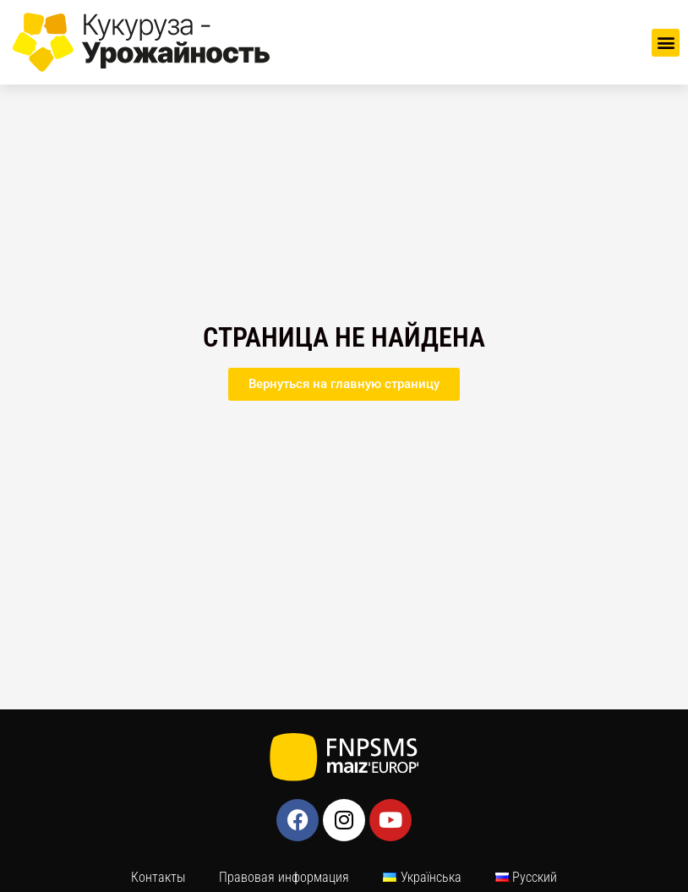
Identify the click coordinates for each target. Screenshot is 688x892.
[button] (666, 43)
